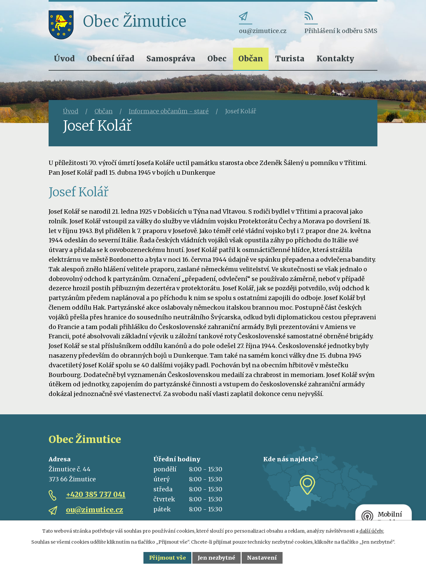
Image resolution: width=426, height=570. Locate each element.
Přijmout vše (167, 557)
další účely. (371, 531)
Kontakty (335, 58)
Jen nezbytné (216, 557)
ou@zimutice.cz (94, 509)
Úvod (64, 58)
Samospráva (170, 58)
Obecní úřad (110, 58)
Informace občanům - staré (169, 111)
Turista (290, 58)
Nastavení (262, 557)
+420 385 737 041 (95, 494)
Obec (216, 58)
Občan (250, 58)
